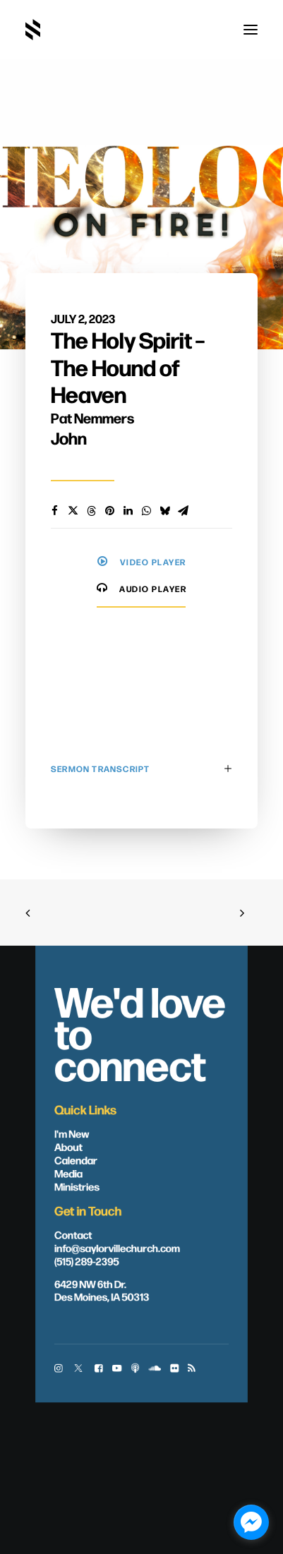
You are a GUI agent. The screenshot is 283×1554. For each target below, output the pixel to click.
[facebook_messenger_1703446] (251, 1522)
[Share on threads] (91, 510)
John (69, 437)
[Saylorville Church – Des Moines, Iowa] (32, 29)
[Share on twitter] (72, 510)
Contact (73, 1234)
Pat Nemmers (92, 417)
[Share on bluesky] (164, 510)
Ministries (77, 1186)
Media (68, 1172)
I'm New (72, 1133)
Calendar (75, 1159)
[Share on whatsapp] (146, 510)
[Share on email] (182, 510)
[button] (250, 29)
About (68, 1146)
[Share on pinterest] (109, 510)
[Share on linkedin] (127, 510)
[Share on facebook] (54, 510)
